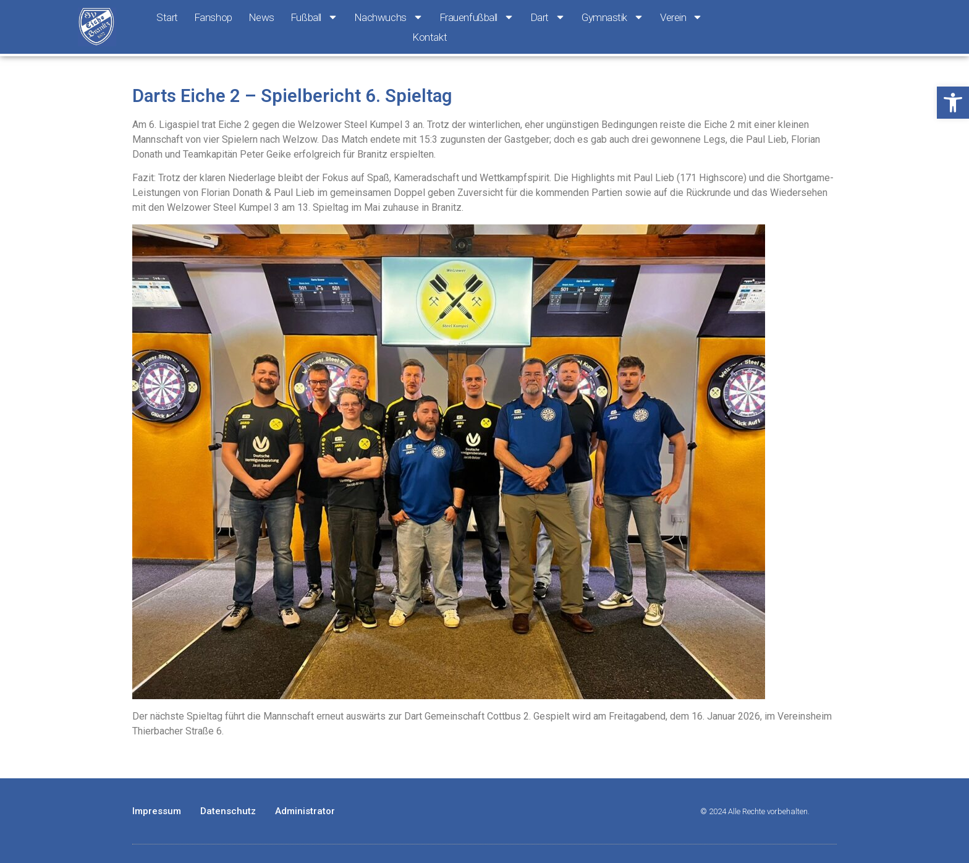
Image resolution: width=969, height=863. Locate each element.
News (261, 17)
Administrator (305, 811)
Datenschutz (228, 811)
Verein (681, 17)
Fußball (314, 17)
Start (167, 17)
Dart (547, 17)
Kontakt (429, 37)
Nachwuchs (388, 17)
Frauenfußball (476, 17)
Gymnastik (613, 17)
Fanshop (213, 17)
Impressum (156, 811)
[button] (953, 103)
